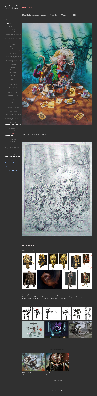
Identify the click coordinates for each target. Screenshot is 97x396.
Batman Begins (13, 112)
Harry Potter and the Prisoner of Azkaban (13, 43)
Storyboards (9, 136)
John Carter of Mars (13, 93)
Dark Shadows (13, 85)
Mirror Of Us (13, 154)
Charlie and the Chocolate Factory (13, 108)
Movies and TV (9, 23)
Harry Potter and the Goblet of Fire (13, 115)
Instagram (7, 12)
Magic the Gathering (13, 128)
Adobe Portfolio (59, 390)
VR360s (7, 144)
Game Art (13, 133)
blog (6, 166)
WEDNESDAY (13, 29)
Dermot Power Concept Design (13, 7)
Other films (13, 122)
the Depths (13, 64)
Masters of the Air (13, 26)
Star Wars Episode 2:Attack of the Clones (13, 47)
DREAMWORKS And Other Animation (13, 96)
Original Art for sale (13, 32)
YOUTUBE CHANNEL (9, 162)
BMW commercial (13, 70)
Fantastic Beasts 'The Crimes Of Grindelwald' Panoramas (13, 148)
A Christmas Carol (13, 99)
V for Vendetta (13, 105)
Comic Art (13, 131)
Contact (7, 19)
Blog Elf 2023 (13, 53)
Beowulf (13, 102)
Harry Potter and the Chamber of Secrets (13, 119)
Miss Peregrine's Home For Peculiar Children (13, 78)
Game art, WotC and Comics (13, 125)
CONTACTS (13, 160)
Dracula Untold (13, 82)
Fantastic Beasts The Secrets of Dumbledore (13, 35)
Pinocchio (13, 75)
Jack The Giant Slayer (13, 90)
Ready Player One (13, 72)
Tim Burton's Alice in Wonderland (13, 51)
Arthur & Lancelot (13, 87)
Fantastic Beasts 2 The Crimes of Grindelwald (13, 57)
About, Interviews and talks (12, 16)
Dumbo (13, 67)
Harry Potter (13, 139)
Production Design (10, 151)
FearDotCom (13, 142)
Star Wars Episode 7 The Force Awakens (13, 39)
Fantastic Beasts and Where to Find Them (13, 61)
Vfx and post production (12, 156)
